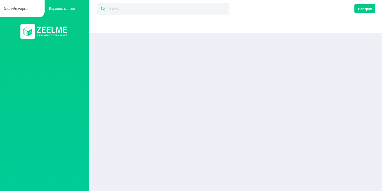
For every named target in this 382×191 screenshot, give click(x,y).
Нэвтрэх (365, 8)
